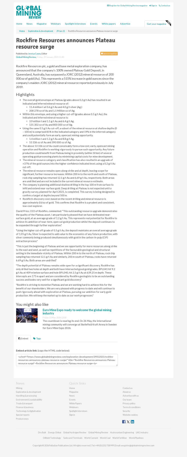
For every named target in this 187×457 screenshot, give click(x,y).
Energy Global (54, 432)
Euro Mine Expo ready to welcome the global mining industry (77, 311)
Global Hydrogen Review (74, 432)
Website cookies (130, 414)
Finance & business (24, 407)
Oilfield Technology (52, 438)
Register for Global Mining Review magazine (127, 5)
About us (127, 392)
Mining (19, 388)
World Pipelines (136, 438)
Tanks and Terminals (72, 438)
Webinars (56, 23)
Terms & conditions (131, 407)
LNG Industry (142, 432)
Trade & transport (24, 403)
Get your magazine (159, 23)
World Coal (105, 438)
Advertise (125, 23)
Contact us (164, 5)
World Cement (91, 438)
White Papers (75, 403)
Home (19, 23)
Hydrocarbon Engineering (122, 432)
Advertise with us (131, 395)
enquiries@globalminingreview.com (137, 445)
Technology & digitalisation (28, 411)
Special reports (23, 414)
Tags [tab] (37, 338)
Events (93, 23)
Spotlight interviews (75, 23)
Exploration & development (28, 392)
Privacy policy (129, 403)
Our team (127, 399)
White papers (109, 23)
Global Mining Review (26, 57)
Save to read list (109, 53)
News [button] (29, 23)
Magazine (42, 23)
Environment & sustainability (29, 399)
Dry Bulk (42, 432)
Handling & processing (26, 395)
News (72, 395)
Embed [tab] (23, 338)
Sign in (153, 5)
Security (126, 411)
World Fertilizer (119, 438)
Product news (22, 418)
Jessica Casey (34, 53)
